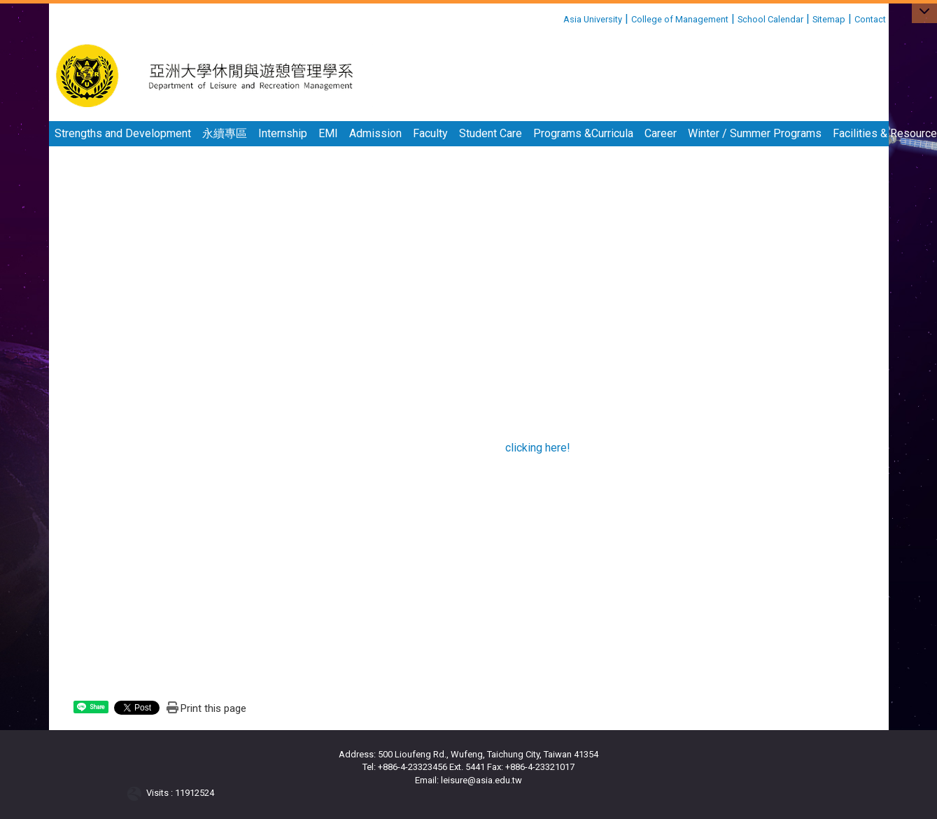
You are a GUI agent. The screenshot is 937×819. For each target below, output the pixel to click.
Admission (375, 133)
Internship (282, 133)
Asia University (592, 19)
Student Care (490, 133)
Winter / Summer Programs (755, 133)
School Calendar (770, 19)
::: (558, 17)
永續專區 (224, 133)
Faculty (430, 133)
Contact (870, 19)
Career (660, 133)
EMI (328, 133)
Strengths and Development (123, 133)
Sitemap (828, 19)
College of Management (679, 19)
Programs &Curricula (583, 133)
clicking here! (537, 447)
